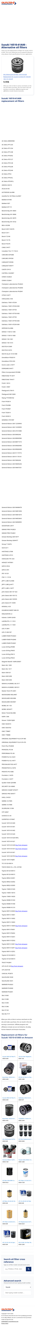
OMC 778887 (6, 731)
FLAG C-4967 (6, 387)
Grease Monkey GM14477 (10, 537)
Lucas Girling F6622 (8, 658)
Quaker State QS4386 (9, 783)
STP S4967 (5, 812)
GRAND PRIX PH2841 (9, 533)
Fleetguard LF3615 (8, 390)
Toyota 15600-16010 (8, 893)
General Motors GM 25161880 (12, 431)
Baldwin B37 (6, 203)
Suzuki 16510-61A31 (8, 849)
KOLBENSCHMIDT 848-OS (10, 610)
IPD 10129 (5, 573)
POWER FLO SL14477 (9, 760)
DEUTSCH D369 (7, 346)
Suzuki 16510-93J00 (8, 860)
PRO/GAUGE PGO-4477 (9, 764)
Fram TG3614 (6, 412)
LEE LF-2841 (6, 628)
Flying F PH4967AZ (8, 398)
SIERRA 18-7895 (7, 801)
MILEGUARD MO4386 (9, 698)
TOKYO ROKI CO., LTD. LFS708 (11, 867)
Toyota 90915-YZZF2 (8, 951)
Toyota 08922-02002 (8, 882)
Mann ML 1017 (7, 669)
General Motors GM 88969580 (12, 438)
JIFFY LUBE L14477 (8, 588)
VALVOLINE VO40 (7, 977)
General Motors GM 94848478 (12, 507)
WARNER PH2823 (7, 984)
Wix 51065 (5, 995)
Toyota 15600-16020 (8, 896)
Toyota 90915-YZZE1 (8, 944)
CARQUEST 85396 (7, 262)
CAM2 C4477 (6, 247)
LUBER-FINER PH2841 (9, 643)
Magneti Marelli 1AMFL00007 (11, 661)
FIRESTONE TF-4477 (8, 376)
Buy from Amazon (21, 845)
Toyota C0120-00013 (8, 955)
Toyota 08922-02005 (8, 885)
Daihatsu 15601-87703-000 (11, 313)
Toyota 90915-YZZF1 (8, 948)
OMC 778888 (6, 735)
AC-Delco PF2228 (7, 166)
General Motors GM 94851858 (12, 511)
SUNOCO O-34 (6, 816)
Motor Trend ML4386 (9, 713)
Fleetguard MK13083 (9, 394)
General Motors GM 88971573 (12, 442)
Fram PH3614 (6, 401)
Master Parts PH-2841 (9, 691)
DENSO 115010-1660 (8, 335)
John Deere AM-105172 (9, 595)
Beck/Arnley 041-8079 (9, 218)
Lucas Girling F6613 (8, 654)
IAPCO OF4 (5, 570)
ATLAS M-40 (6, 189)
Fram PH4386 (6, 405)
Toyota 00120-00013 (8, 871)
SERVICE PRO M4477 (8, 793)
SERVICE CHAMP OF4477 (10, 790)
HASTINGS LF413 (7, 555)
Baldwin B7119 (7, 207)
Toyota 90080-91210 (8, 907)
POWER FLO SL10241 (9, 757)
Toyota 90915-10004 (8, 926)
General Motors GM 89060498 (12, 449)
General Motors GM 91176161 (12, 456)
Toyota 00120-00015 (8, 874)
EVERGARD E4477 (7, 368)
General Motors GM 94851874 (12, 515)
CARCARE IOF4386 (8, 255)
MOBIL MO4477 (7, 709)
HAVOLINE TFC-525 (8, 559)
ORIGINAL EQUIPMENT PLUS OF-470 (14, 742)
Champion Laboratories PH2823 (12, 284)
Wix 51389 (5, 999)
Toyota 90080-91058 (8, 904)
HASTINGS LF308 (7, 551)
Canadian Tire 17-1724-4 (10, 251)
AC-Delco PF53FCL (8, 181)
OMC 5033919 (6, 724)
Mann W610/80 (7, 676)
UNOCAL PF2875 (7, 973)
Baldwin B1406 (7, 200)
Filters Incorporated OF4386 (11, 372)
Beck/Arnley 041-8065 (9, 211)
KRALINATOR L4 (7, 614)
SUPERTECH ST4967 (8, 819)
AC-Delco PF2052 (7, 156)
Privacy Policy (4, 1323)
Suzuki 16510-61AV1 (8, 852)
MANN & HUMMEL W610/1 (11, 687)
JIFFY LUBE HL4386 (8, 581)
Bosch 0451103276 (8, 229)
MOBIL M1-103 (7, 705)
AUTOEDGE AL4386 (8, 192)
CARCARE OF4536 (7, 258)
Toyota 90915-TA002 (8, 933)
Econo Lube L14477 (8, 365)
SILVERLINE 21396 (8, 808)
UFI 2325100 (6, 970)
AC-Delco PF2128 (7, 163)
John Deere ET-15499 (8, 603)
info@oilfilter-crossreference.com (9, 1321)
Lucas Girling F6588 (8, 647)
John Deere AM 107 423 (9, 592)
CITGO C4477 (6, 295)
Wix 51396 (5, 1006)
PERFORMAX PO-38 (8, 753)
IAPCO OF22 (6, 566)
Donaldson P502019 (8, 357)
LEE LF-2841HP (7, 632)
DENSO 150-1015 (7, 343)
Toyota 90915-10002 (8, 918)
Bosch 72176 (6, 240)
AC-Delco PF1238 (7, 152)
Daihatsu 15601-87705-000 (11, 321)
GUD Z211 (5, 548)
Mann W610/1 (6, 672)
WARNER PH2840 (7, 988)
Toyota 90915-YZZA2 (8, 940)
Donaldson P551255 (8, 361)
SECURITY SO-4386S (8, 786)
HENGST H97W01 (7, 562)
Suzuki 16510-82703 (8, 856)
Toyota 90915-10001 (8, 915)
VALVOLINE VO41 (7, 981)
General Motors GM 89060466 (12, 445)
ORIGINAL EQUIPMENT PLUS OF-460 (14, 739)
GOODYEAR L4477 (8, 526)
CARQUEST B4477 (8, 266)
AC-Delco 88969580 (8, 141)
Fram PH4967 (6, 409)
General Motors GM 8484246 (11, 434)
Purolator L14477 (7, 779)
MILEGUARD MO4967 (9, 702)
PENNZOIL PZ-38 (7, 749)
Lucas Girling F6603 (8, 650)
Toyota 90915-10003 (8, 922)
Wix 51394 (5, 1003)
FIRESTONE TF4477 (8, 379)
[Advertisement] (17, 24)
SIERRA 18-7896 (7, 805)
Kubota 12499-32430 (8, 617)
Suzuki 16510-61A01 (8, 827)
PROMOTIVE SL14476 (9, 768)
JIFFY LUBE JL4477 (8, 584)
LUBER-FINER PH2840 (9, 639)
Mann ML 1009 (7, 665)
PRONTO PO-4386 (8, 772)
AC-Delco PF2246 (7, 170)
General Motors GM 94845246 (12, 464)
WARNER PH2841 (7, 992)
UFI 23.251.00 (6, 966)
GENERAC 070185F (8, 420)
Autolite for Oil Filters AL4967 (11, 196)
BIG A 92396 (6, 225)
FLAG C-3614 (6, 383)
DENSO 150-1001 (7, 339)
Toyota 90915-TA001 (8, 929)
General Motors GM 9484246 (11, 460)
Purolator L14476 (7, 775)
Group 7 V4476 (7, 544)
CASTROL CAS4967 (8, 273)
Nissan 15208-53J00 (8, 720)
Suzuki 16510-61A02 (8, 830)
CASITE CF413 (6, 269)
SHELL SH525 (6, 797)
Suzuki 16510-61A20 (8, 834)
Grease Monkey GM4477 (10, 540)
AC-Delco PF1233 (7, 145)
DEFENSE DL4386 (7, 328)
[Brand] (17, 1287)
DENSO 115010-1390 (8, 332)
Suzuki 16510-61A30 (8, 845)
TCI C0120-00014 (7, 863)
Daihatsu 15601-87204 (9, 302)
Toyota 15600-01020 (8, 889)
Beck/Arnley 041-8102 (9, 222)
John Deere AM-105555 (9, 599)
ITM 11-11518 (6, 577)
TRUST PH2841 (7, 962)
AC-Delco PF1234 (7, 148)
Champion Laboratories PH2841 (12, 291)
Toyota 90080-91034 (8, 900)
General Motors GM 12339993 (12, 423)
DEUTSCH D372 (7, 350)
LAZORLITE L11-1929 (8, 625)
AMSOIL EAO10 (7, 185)
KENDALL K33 (6, 606)
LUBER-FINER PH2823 (9, 636)
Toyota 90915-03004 (8, 911)
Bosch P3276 (6, 244)
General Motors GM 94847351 (12, 467)
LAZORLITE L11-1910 (8, 621)
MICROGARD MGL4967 (9, 694)
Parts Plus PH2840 (8, 746)
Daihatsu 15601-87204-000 (11, 306)
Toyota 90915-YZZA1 (8, 937)
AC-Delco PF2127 (7, 159)
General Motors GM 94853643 (12, 518)
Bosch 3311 (5, 233)
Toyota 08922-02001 (8, 878)
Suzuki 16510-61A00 (8, 823)
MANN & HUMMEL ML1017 (11, 683)
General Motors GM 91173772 (12, 453)
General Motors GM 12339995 (12, 427)
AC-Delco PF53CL (7, 178)
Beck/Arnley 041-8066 (9, 214)
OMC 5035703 (6, 728)
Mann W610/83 (7, 680)
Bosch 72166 (6, 236)
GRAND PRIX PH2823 (9, 529)
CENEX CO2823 (7, 277)
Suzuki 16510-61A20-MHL (10, 838)
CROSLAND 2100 (7, 299)
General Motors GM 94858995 (12, 522)
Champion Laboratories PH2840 (12, 288)
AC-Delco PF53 (6, 174)
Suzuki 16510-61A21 (8, 841)
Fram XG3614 (6, 416)
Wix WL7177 (6, 1014)
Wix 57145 (5, 1010)
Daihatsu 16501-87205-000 (11, 324)
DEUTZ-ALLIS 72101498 (9, 354)
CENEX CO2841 (7, 280)
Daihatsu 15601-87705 (9, 317)
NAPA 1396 (5, 716)
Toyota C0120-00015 (8, 959)
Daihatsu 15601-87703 (9, 310)
